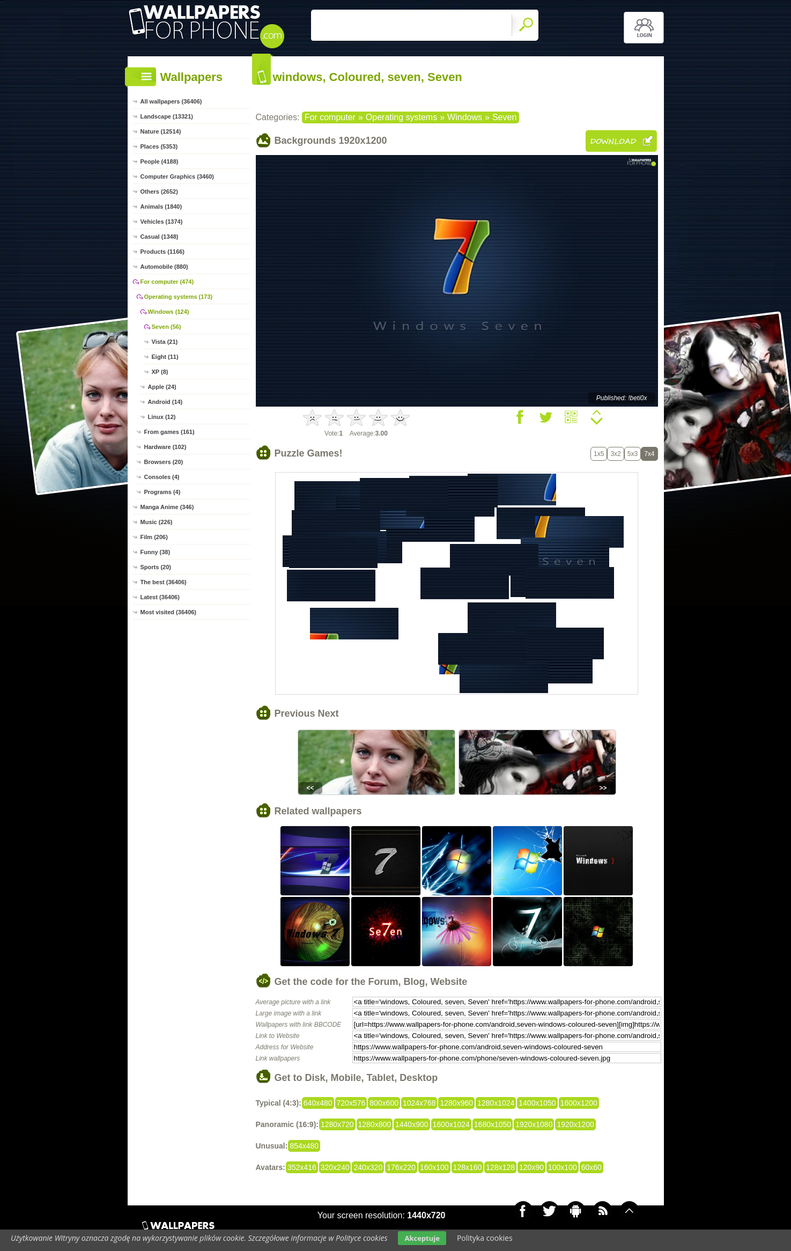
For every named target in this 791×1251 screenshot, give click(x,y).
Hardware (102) (165, 447)
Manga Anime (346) (167, 507)
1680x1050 (492, 1124)
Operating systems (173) (178, 296)
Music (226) (157, 522)
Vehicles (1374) (162, 221)
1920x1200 (575, 1124)
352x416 (301, 1167)
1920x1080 (533, 1124)
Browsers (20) (163, 462)
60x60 (591, 1167)
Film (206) (154, 537)
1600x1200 (578, 1103)
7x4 (649, 454)
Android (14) (165, 402)
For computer (330, 117)
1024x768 (419, 1103)
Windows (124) (168, 311)
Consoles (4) (162, 477)
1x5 (599, 454)
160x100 (434, 1167)
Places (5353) (159, 146)
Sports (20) (156, 567)
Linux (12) (162, 417)
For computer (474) (167, 281)
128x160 (467, 1167)
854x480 (304, 1146)
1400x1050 (537, 1103)
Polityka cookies (485, 1238)
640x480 (318, 1103)
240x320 (367, 1167)
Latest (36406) (160, 597)
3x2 (615, 454)
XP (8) (160, 372)
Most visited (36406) (169, 612)
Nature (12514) (161, 131)
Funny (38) (156, 552)
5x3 (632, 454)
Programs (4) (162, 492)
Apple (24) (162, 387)
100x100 (562, 1167)
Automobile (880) (164, 266)
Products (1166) (163, 251)
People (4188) (160, 161)
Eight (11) (165, 357)
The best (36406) (164, 582)
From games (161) (169, 432)
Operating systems (401, 117)
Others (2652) (159, 191)
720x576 (351, 1103)
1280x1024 (495, 1103)
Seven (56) (166, 326)
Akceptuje (421, 1238)
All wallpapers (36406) (171, 101)
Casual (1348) (160, 236)
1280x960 (456, 1103)
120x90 (531, 1167)
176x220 (401, 1167)
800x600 (383, 1103)
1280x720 (337, 1124)
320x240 (335, 1167)
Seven (504, 117)
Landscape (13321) (167, 116)
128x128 (500, 1167)
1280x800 (374, 1124)
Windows (464, 117)
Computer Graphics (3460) (178, 176)
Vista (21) (165, 341)
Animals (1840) (161, 206)
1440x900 (411, 1124)
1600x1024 (451, 1124)
